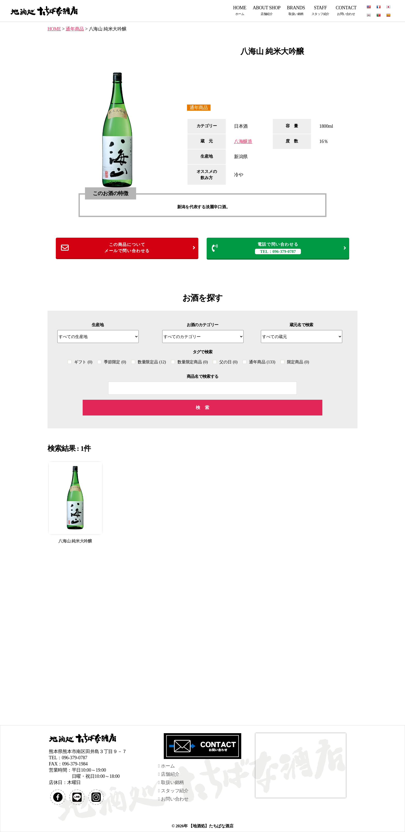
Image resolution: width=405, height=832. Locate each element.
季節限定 (115, 362)
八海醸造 (243, 141)
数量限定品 (152, 362)
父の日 (228, 362)
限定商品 (298, 362)
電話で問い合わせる (279, 248)
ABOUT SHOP (267, 10)
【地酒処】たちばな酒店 (211, 826)
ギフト (83, 362)
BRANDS (296, 10)
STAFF (320, 10)
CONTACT (346, 10)
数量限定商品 (192, 362)
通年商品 (199, 107)
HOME (239, 10)
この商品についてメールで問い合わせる (128, 247)
